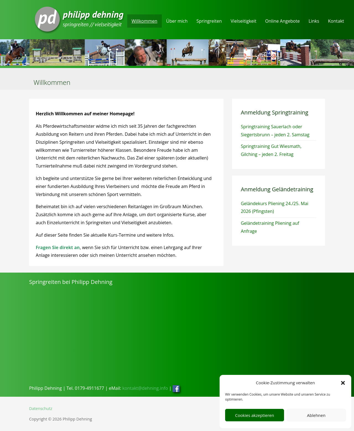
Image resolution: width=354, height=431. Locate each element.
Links (314, 21)
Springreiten (209, 21)
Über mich (177, 21)
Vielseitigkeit (243, 21)
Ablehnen (316, 415)
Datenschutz (40, 408)
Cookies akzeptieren (254, 415)
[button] (343, 383)
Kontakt (336, 21)
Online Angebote (282, 21)
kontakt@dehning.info (145, 388)
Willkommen (144, 21)
